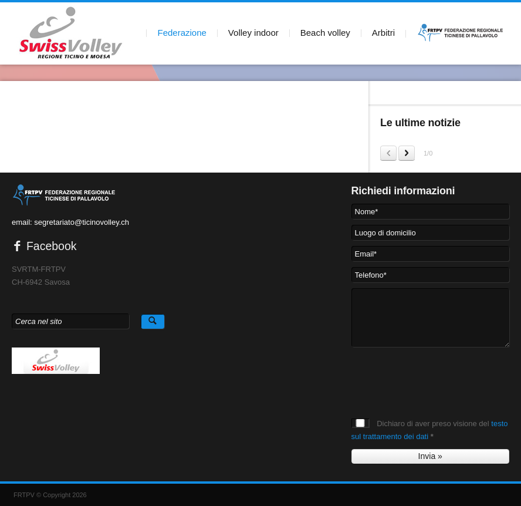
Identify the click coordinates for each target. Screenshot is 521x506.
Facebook (44, 245)
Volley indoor (253, 33)
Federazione (181, 33)
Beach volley (325, 33)
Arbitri (383, 33)
